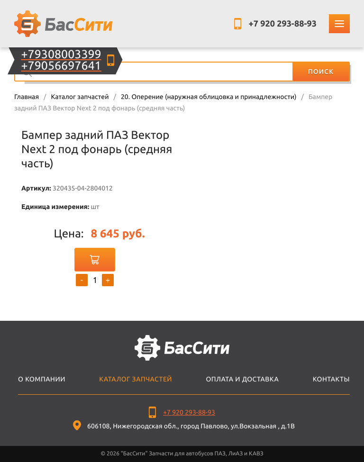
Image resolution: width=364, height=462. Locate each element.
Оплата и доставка (242, 379)
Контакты (331, 379)
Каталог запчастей (80, 96)
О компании (41, 379)
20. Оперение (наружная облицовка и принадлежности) (209, 96)
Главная (26, 96)
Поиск (321, 71)
